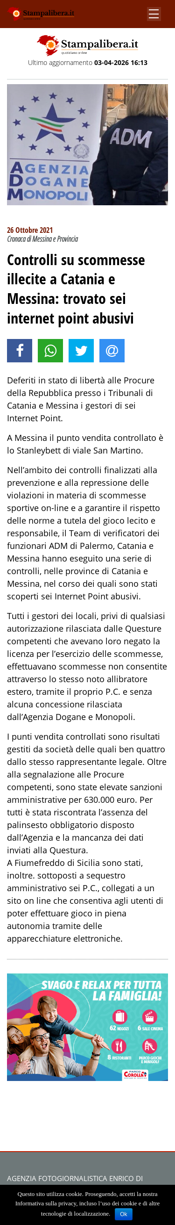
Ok (123, 1214)
